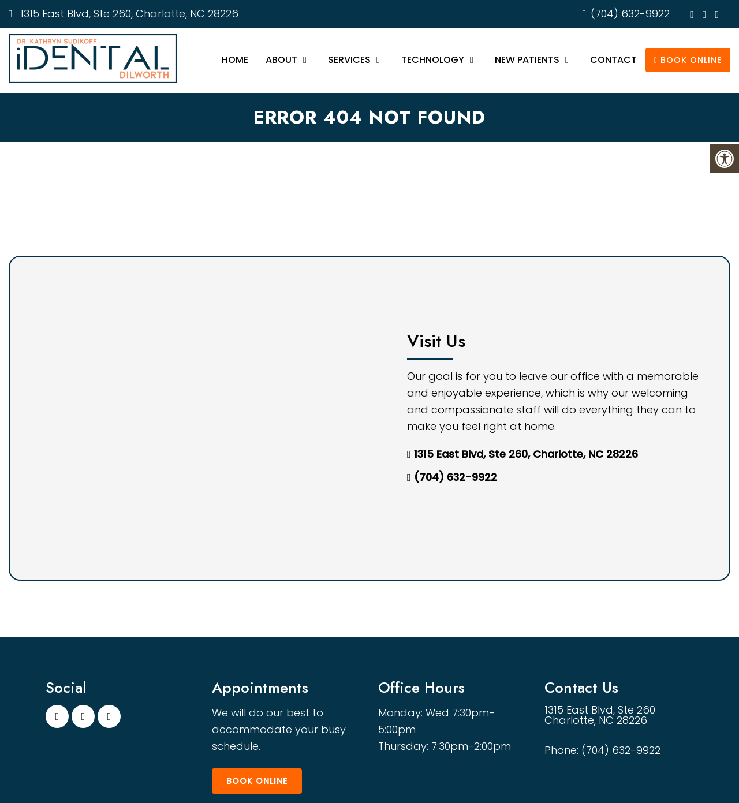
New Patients (527, 59)
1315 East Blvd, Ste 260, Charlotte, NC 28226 (127, 13)
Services (349, 59)
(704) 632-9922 (630, 13)
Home (235, 59)
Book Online (688, 60)
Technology (432, 59)
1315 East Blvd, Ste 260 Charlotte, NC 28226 (599, 715)
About (281, 59)
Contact (613, 59)
